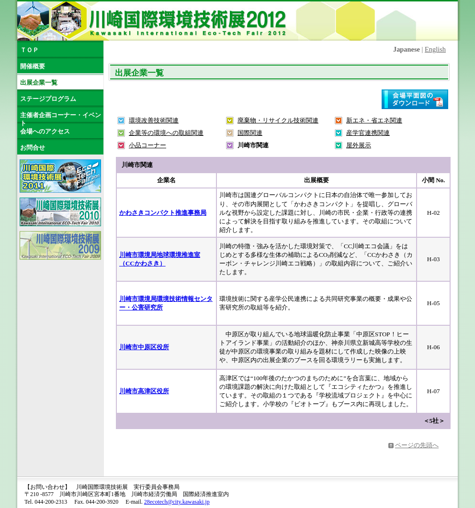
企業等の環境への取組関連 (166, 132)
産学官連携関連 (368, 132)
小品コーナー (147, 145)
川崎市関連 (253, 145)
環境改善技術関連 (154, 120)
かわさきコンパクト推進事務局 (162, 212)
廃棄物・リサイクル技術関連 (278, 120)
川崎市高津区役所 (144, 391)
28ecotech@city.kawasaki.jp (177, 501)
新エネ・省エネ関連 (374, 120)
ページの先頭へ (417, 445)
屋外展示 (358, 145)
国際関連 (250, 132)
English (435, 49)
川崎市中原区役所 (144, 347)
